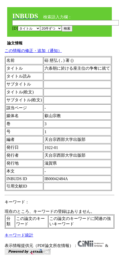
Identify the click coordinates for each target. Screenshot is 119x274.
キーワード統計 (19, 235)
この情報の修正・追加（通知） (33, 50)
